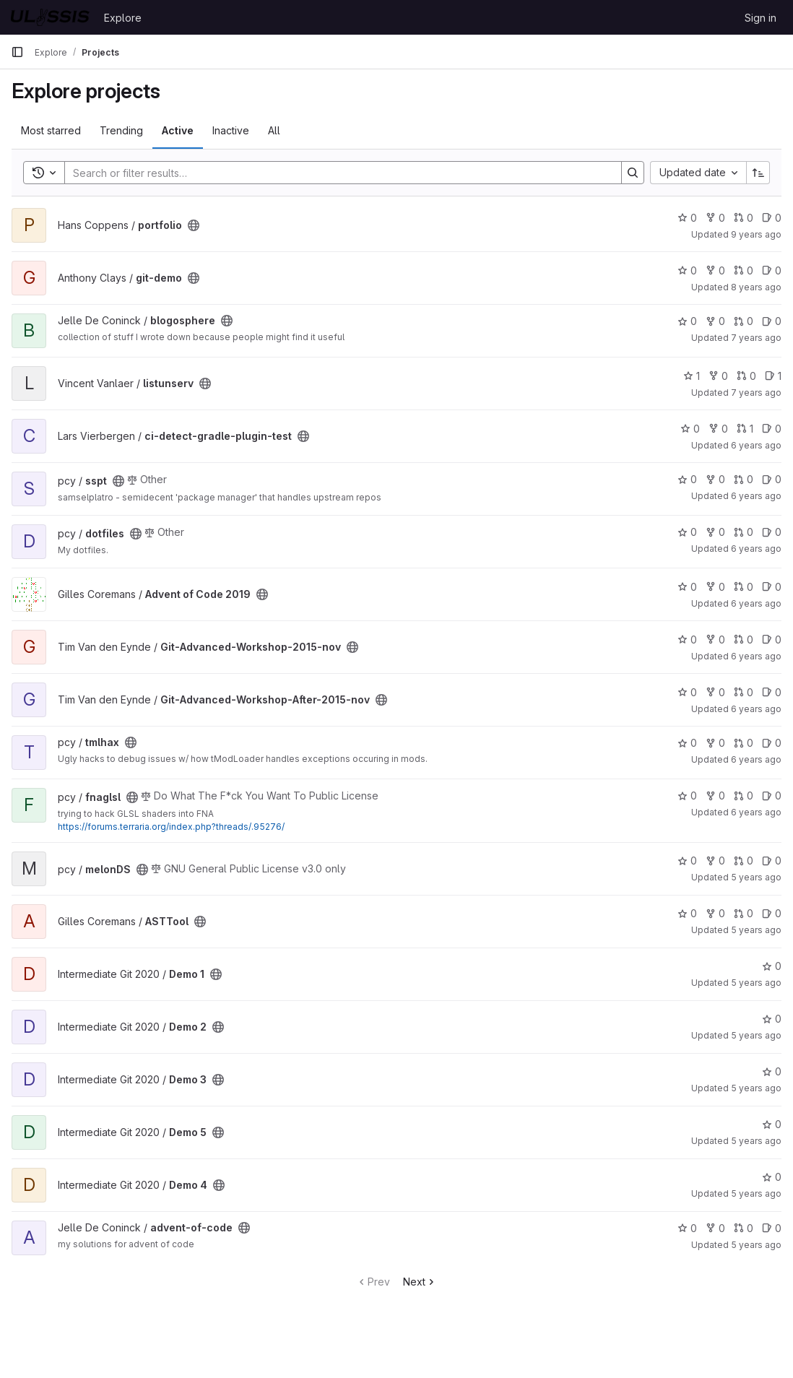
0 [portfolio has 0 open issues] (771, 218)
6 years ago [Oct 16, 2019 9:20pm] (756, 495)
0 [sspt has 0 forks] (715, 479)
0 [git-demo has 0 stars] (687, 270)
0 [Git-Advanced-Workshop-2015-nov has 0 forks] (715, 639)
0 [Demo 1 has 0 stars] (771, 966)
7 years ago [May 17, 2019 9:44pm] (756, 392)
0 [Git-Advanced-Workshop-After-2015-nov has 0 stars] (687, 692)
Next (420, 1281)
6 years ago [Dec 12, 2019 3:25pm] (756, 603)
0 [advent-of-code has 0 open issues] (771, 1228)
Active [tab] (178, 130)
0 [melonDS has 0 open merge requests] (743, 860)
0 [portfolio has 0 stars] (687, 218)
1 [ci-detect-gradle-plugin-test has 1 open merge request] (745, 428)
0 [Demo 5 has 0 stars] (771, 1124)
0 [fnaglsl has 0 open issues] (771, 795)
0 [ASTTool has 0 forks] (715, 913)
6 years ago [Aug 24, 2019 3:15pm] (756, 445)
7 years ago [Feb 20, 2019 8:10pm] (756, 337)
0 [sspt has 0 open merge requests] (743, 479)
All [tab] (274, 130)
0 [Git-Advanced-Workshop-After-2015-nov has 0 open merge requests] (743, 692)
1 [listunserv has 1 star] (691, 376)
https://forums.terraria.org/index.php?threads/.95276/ (171, 826)
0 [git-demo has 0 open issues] (771, 270)
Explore (123, 18)
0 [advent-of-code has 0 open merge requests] (743, 1228)
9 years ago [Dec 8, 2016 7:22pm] (756, 234)
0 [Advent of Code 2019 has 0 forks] (715, 587)
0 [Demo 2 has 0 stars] (771, 1019)
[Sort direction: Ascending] (758, 172)
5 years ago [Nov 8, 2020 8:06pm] (756, 1088)
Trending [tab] (121, 130)
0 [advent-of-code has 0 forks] (715, 1228)
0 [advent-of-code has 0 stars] (687, 1228)
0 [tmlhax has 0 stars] (687, 743)
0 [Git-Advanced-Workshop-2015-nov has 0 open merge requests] (743, 639)
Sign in (760, 18)
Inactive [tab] (230, 130)
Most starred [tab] (51, 130)
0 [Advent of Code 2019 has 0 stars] (687, 587)
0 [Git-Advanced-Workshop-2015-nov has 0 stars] (687, 639)
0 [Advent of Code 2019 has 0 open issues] (771, 587)
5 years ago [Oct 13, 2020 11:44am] (756, 929)
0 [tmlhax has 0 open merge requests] (743, 743)
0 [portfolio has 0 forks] (715, 218)
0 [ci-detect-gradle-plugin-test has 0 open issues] (771, 428)
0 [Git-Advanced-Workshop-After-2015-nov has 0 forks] (715, 692)
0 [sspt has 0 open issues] (771, 479)
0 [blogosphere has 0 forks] (715, 321)
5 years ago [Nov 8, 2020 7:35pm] (756, 982)
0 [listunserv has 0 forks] (718, 376)
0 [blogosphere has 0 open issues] (771, 321)
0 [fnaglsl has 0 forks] (715, 795)
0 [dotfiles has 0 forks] (715, 532)
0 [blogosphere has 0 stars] (687, 321)
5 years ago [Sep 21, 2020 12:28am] (756, 877)
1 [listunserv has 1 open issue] (773, 376)
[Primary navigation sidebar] (17, 52)
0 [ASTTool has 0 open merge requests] (743, 913)
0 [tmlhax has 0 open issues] (771, 743)
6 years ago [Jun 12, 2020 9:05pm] (756, 708)
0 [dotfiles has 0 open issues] (771, 532)
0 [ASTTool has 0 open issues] (771, 913)
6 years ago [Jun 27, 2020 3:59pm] (756, 759)
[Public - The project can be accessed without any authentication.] (193, 225)
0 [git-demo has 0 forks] (715, 270)
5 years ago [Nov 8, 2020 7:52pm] (756, 1035)
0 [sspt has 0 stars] (687, 479)
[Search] (336, 172)
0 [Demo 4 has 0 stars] (771, 1177)
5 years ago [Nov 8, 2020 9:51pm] (756, 1140)
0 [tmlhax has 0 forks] (715, 743)
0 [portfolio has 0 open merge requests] (743, 218)
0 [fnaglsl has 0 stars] (687, 795)
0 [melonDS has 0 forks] (715, 860)
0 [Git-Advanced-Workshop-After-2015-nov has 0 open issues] (771, 692)
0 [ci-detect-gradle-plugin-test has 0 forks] (718, 428)
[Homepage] (50, 17)
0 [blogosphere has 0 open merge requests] (743, 321)
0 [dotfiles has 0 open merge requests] (743, 532)
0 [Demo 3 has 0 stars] (771, 1071)
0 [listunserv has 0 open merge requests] (746, 376)
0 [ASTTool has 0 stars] (687, 913)
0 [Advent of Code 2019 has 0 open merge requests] (743, 587)
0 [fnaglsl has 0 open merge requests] (743, 795)
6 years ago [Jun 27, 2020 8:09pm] (756, 812)
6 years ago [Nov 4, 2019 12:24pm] (756, 548)
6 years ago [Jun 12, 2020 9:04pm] (756, 656)
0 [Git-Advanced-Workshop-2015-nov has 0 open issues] (771, 639)
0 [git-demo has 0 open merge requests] (743, 270)
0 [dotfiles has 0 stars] (687, 532)
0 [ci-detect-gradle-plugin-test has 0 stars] (690, 428)
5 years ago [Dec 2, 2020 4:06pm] (756, 1244)
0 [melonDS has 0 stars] (687, 860)
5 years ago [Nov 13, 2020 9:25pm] (756, 1193)
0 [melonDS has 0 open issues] (771, 860)
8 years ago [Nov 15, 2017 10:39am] (756, 287)
